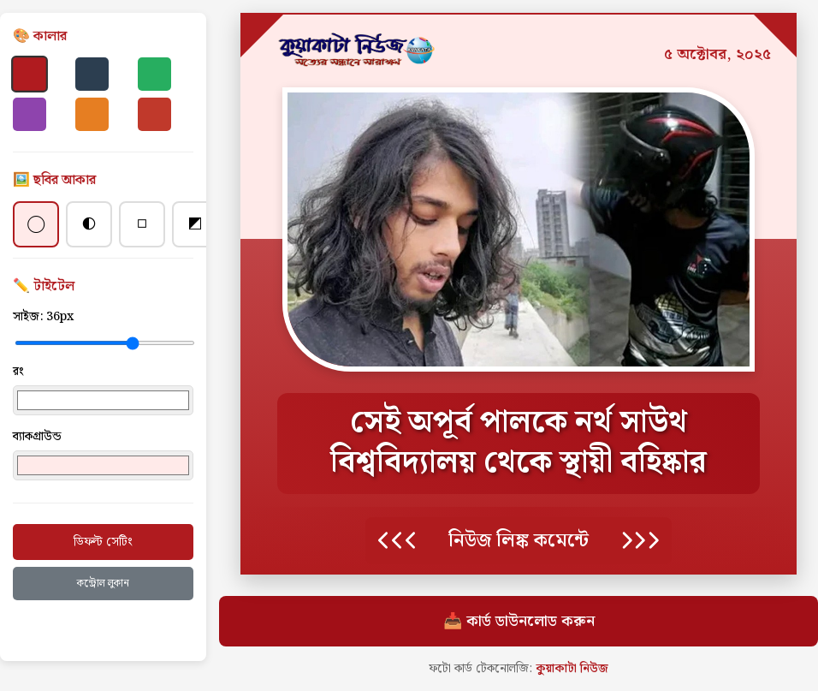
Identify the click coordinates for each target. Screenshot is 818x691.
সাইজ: (43, 316)
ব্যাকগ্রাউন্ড (37, 436)
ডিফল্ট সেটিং (103, 542)
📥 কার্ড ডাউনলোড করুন (519, 621)
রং (18, 371)
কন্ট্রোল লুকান (103, 583)
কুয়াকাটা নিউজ (572, 668)
